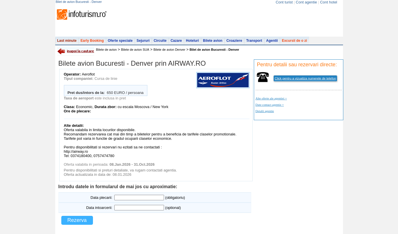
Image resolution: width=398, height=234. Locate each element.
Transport (254, 41)
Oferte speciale (120, 41)
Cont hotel (328, 2)
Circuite (160, 41)
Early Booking (92, 41)
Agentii (272, 41)
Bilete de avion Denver (169, 49)
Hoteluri (192, 41)
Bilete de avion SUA (135, 49)
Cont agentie (306, 2)
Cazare (176, 41)
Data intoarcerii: (99, 207)
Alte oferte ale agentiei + (271, 98)
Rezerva (77, 220)
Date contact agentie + (270, 104)
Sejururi (143, 41)
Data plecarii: (102, 197)
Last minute (67, 41)
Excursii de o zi (294, 41)
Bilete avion (212, 41)
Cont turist (284, 2)
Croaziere (234, 41)
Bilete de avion (106, 49)
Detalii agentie (265, 111)
